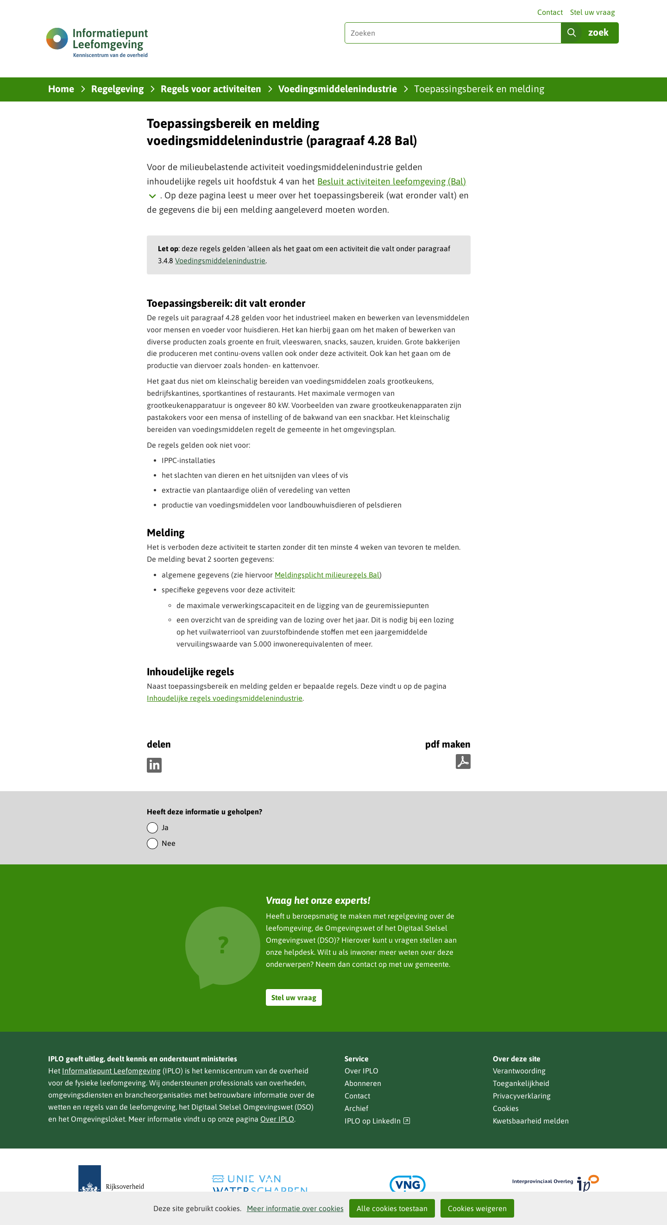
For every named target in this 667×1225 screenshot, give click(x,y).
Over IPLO (277, 1119)
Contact (550, 12)
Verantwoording (519, 1070)
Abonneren (363, 1083)
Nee (169, 843)
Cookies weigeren (477, 1208)
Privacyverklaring (522, 1096)
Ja (165, 827)
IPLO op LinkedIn (377, 1121)
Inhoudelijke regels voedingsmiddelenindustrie (224, 698)
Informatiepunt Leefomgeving (111, 1070)
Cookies (506, 1108)
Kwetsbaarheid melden (531, 1121)
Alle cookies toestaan (392, 1208)
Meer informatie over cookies (295, 1208)
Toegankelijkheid (521, 1083)
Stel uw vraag (592, 12)
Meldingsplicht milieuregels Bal (327, 575)
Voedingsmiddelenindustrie (220, 260)
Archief (356, 1108)
